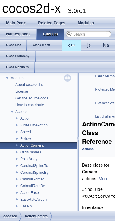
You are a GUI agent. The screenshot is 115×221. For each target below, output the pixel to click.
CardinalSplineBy (34, 172)
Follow (25, 139)
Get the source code (31, 98)
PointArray (28, 159)
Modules (17, 78)
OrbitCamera (30, 152)
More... (105, 178)
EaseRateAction (33, 199)
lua (106, 45)
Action (25, 118)
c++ (71, 45)
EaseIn (26, 206)
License (21, 91)
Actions (21, 112)
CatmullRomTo (32, 179)
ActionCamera (32, 145)
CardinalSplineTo (34, 166)
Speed (25, 132)
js (89, 45)
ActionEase (29, 193)
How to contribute (29, 105)
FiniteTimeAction (34, 125)
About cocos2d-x (29, 85)
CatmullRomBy (32, 186)
